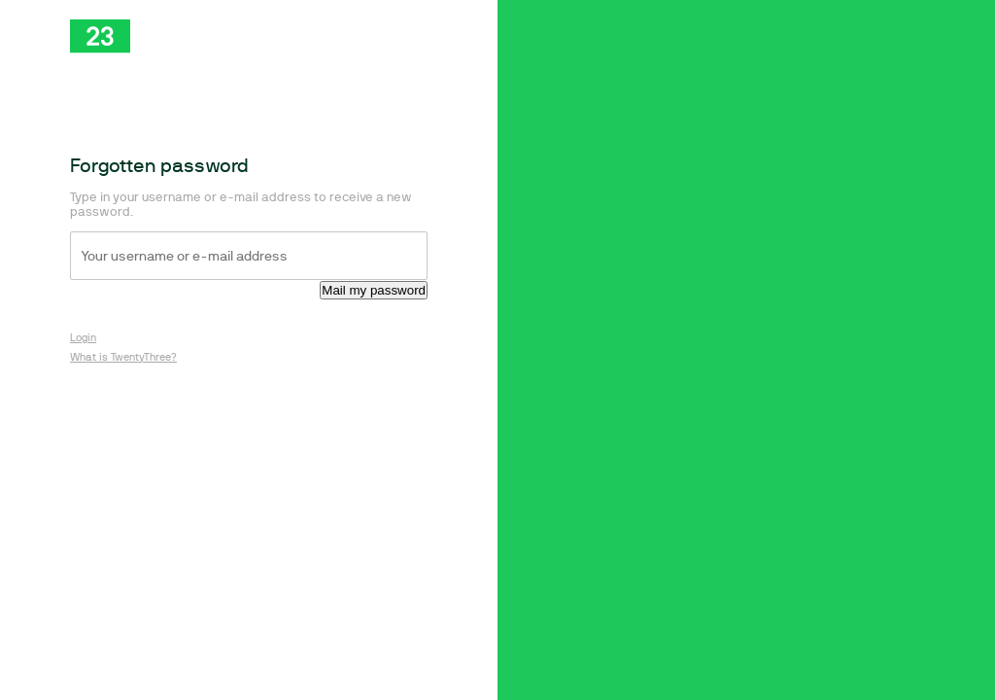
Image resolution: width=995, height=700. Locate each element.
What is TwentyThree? (123, 357)
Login (83, 338)
